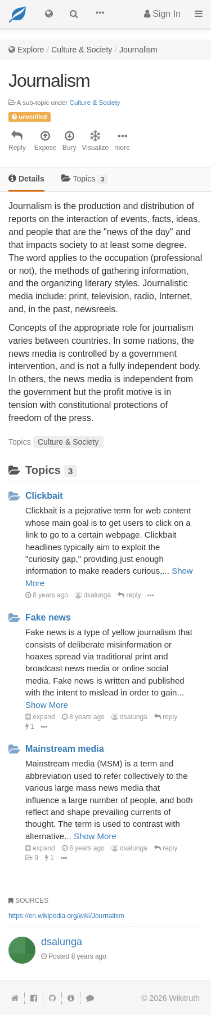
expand (40, 717)
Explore (30, 49)
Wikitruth (184, 998)
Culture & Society (81, 49)
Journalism (138, 49)
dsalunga (93, 595)
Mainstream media (64, 749)
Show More (46, 705)
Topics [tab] (84, 179)
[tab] (26, 179)
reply (129, 595)
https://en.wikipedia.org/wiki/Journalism (66, 916)
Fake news (48, 617)
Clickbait (44, 495)
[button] (100, 14)
